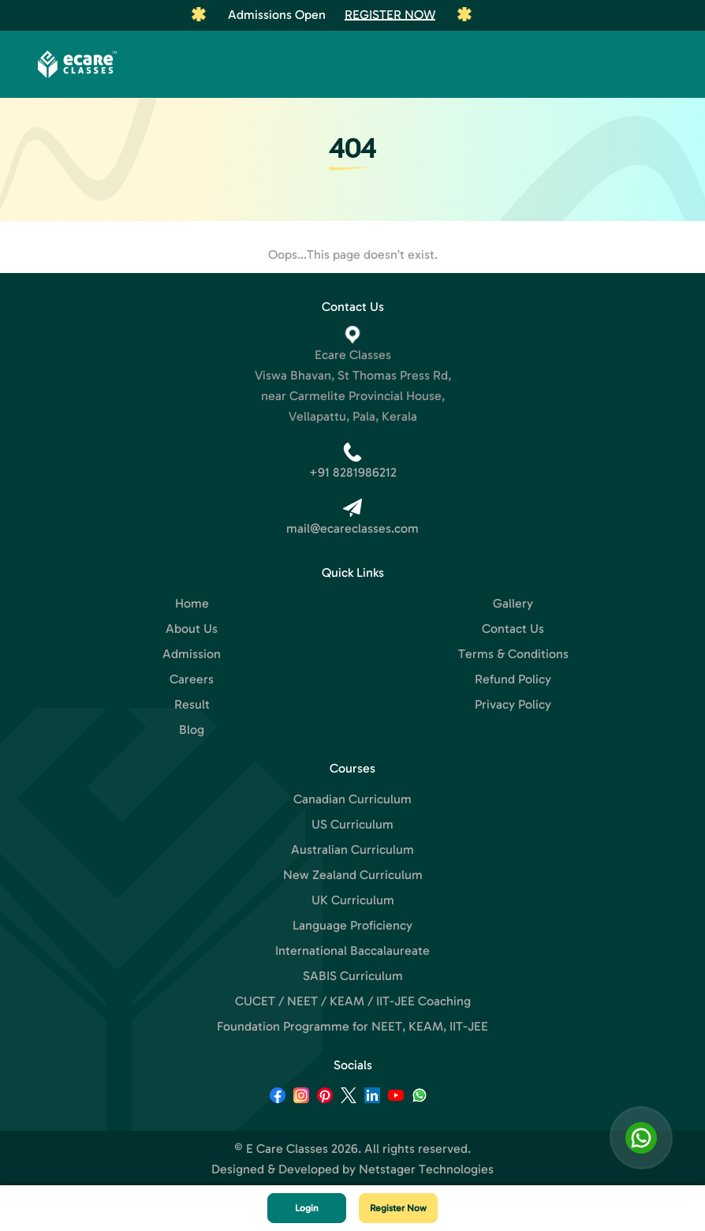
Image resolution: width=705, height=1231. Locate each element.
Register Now (390, 14)
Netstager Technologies (426, 1169)
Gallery (513, 603)
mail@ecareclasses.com (352, 528)
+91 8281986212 (353, 472)
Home (192, 603)
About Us (192, 628)
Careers (192, 679)
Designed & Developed (275, 1169)
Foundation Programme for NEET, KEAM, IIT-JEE (352, 1026)
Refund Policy (513, 679)
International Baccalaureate (352, 950)
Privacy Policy (513, 704)
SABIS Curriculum (353, 975)
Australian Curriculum (352, 849)
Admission (191, 653)
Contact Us (513, 628)
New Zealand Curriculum (353, 874)
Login (307, 1208)
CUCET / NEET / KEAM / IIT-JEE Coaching (353, 1000)
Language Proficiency (352, 925)
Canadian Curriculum (352, 798)
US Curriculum (352, 824)
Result (192, 704)
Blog (191, 729)
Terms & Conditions (513, 653)
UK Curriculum (352, 899)
